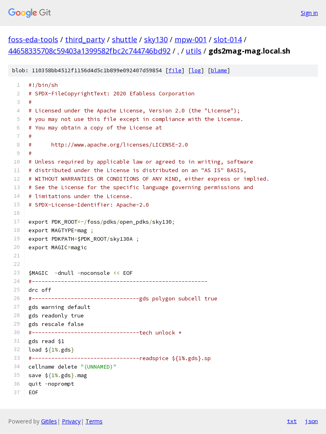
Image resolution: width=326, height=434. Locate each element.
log (196, 70)
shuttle (124, 39)
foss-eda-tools (33, 39)
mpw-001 (191, 39)
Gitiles (49, 421)
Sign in (309, 13)
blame (219, 70)
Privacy (71, 421)
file (175, 70)
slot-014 (228, 39)
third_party (85, 39)
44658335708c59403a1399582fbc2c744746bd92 (89, 51)
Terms (94, 421)
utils (193, 51)
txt (292, 421)
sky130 (156, 39)
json (311, 421)
